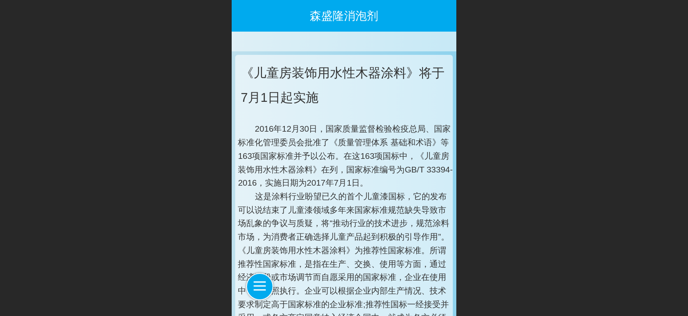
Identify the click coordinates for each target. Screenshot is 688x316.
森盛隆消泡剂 (344, 16)
